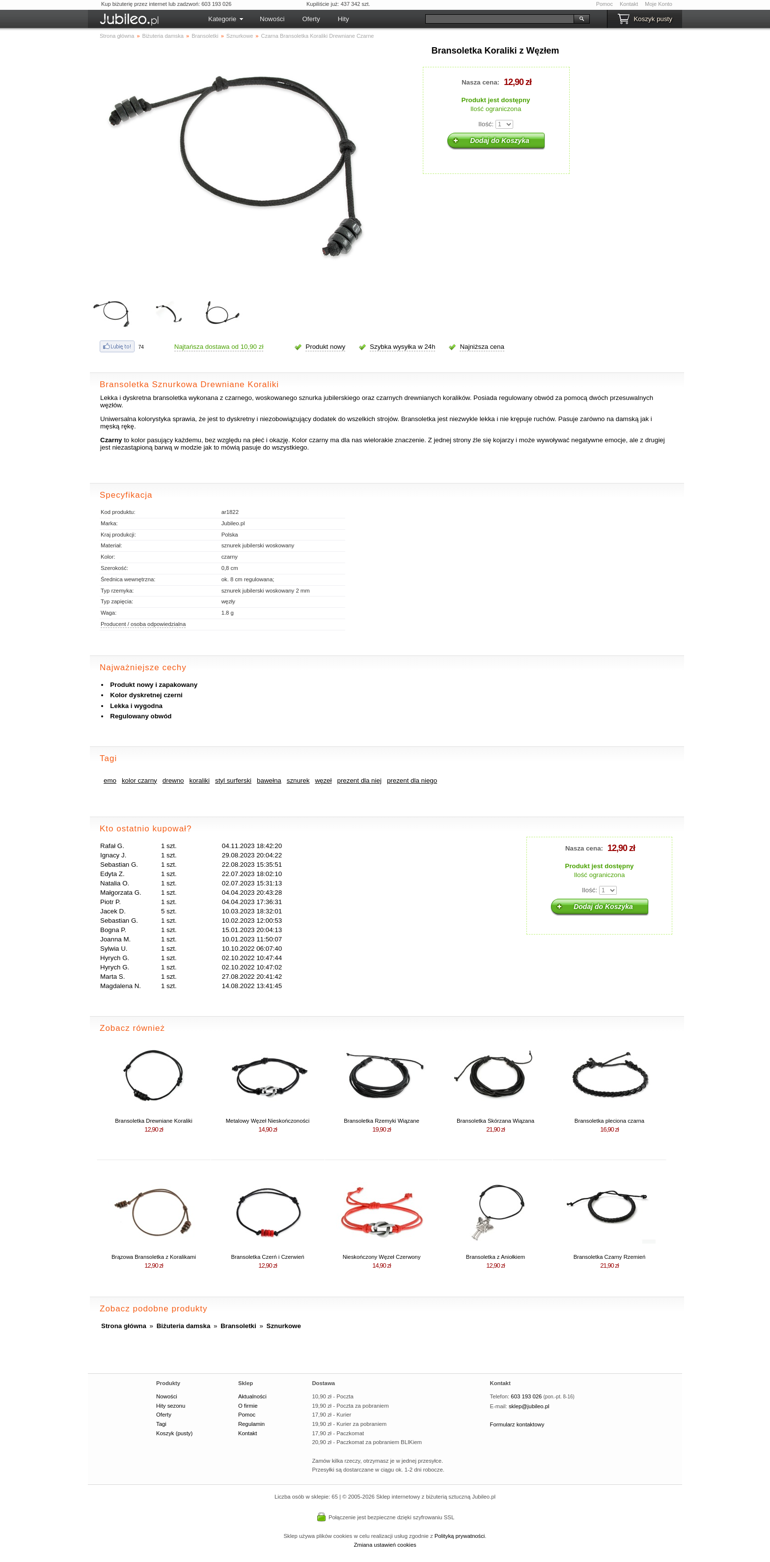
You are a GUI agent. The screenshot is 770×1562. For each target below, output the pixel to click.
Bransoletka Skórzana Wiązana (495, 1121)
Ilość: (486, 124)
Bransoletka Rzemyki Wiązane (381, 1121)
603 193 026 (526, 1396)
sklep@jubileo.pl (529, 1406)
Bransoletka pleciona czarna (609, 1121)
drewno (173, 780)
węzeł (323, 780)
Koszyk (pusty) (174, 1433)
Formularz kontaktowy (517, 1424)
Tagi (161, 1424)
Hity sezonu (170, 1406)
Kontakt (629, 4)
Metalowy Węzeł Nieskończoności (268, 1121)
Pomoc (604, 4)
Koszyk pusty (652, 19)
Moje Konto (658, 4)
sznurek (298, 780)
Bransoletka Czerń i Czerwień (267, 1257)
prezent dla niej (359, 780)
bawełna (269, 780)
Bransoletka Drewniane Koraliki (153, 1121)
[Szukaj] (499, 19)
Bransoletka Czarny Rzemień (610, 1257)
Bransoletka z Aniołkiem (495, 1257)
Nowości (272, 19)
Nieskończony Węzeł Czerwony (382, 1257)
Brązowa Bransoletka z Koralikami (153, 1257)
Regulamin (251, 1424)
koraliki (200, 780)
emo (110, 780)
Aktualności (252, 1396)
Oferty (311, 19)
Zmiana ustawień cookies (385, 1545)
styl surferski (233, 780)
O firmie (248, 1406)
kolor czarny (139, 780)
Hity (343, 19)
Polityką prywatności (460, 1536)
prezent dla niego (412, 780)
